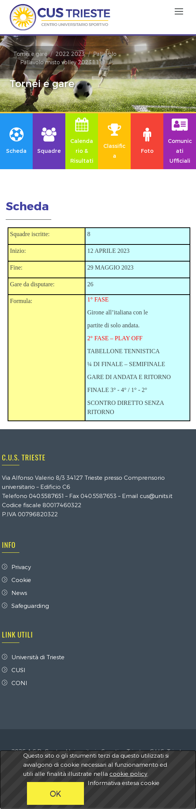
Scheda (27, 206)
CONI (14, 682)
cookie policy (128, 773)
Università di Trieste (33, 657)
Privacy (16, 566)
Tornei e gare (30, 54)
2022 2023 (70, 54)
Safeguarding (25, 605)
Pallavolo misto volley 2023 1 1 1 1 (62, 62)
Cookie (16, 579)
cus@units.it (156, 495)
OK (55, 793)
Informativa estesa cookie (124, 782)
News (14, 592)
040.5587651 (46, 495)
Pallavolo (105, 54)
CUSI (13, 669)
